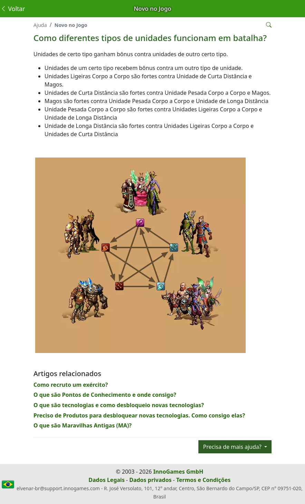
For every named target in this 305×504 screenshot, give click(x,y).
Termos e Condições (203, 480)
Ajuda (40, 25)
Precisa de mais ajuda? (233, 447)
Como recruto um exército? (70, 385)
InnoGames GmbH (178, 471)
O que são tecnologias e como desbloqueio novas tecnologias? (118, 405)
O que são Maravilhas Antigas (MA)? (82, 425)
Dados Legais (107, 480)
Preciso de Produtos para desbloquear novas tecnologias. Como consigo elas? (139, 415)
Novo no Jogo (71, 25)
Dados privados (150, 480)
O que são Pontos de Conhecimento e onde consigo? (104, 395)
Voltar (12, 8)
